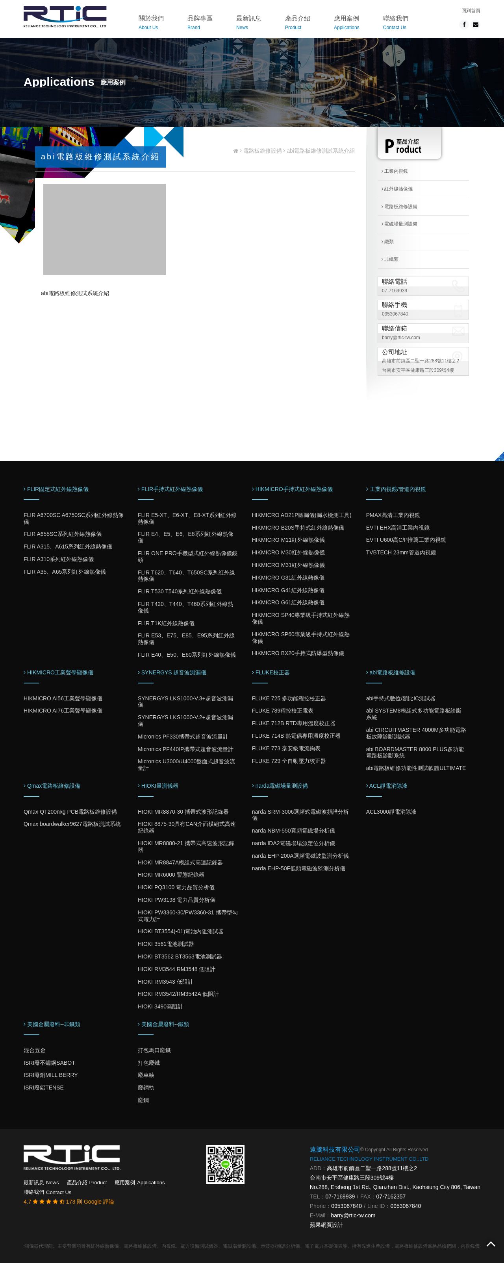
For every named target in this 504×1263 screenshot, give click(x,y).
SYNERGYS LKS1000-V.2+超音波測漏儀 (185, 720)
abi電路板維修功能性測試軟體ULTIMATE (416, 768)
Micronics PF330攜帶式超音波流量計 (183, 736)
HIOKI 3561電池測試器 (166, 944)
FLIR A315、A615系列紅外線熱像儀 (68, 546)
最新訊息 (248, 24)
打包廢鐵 (149, 1063)
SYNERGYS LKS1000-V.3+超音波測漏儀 (185, 701)
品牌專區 (200, 24)
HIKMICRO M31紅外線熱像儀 (288, 565)
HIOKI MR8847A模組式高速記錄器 (180, 862)
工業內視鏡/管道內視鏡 (396, 489)
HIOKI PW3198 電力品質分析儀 (177, 900)
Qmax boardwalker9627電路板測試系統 (72, 824)
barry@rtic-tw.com (401, 337)
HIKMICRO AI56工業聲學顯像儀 (63, 698)
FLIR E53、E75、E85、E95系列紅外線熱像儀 (186, 638)
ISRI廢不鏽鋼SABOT (49, 1063)
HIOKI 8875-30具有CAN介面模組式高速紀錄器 (187, 827)
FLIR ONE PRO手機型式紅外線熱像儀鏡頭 (187, 556)
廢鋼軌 (146, 1087)
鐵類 (388, 241)
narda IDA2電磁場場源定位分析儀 (293, 843)
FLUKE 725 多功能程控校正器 (289, 698)
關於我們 (151, 24)
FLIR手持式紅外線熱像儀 (170, 489)
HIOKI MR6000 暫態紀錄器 (171, 875)
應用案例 (346, 24)
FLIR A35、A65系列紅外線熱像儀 (65, 572)
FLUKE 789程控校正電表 (282, 710)
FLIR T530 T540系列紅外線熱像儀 (180, 591)
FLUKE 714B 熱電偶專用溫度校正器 (296, 736)
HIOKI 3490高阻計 (160, 1006)
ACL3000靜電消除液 (391, 812)
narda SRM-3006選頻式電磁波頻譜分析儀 (300, 815)
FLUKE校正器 (271, 672)
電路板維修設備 (262, 151)
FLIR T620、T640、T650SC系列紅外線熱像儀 (186, 575)
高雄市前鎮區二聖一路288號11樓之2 (372, 1168)
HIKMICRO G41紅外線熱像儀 (288, 590)
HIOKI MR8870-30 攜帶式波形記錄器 (183, 812)
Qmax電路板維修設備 (52, 786)
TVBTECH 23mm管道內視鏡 (401, 552)
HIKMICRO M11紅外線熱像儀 (288, 540)
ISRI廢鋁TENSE (44, 1087)
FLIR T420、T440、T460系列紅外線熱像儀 (185, 607)
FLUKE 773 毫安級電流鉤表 (286, 748)
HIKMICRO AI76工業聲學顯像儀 (63, 710)
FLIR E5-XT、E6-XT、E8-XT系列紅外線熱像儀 (187, 518)
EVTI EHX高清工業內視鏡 (398, 527)
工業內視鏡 (395, 171)
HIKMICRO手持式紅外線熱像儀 (292, 489)
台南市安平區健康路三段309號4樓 (352, 1177)
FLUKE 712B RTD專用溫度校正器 (293, 723)
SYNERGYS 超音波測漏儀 (172, 672)
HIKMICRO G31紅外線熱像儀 (288, 577)
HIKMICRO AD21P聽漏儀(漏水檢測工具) (302, 515)
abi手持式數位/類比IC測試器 (401, 698)
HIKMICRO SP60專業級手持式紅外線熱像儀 (301, 637)
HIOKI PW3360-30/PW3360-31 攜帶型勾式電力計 (188, 915)
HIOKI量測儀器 (158, 786)
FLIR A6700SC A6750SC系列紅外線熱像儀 (74, 518)
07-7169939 (394, 291)
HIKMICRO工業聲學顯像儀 (58, 672)
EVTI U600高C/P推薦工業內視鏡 (406, 540)
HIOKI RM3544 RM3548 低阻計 (177, 969)
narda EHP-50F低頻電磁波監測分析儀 (298, 868)
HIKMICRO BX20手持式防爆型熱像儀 (298, 653)
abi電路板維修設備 (391, 672)
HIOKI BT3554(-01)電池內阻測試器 (181, 931)
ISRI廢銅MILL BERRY (51, 1075)
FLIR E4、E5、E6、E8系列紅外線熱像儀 (185, 537)
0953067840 (395, 314)
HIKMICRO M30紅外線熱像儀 (288, 552)
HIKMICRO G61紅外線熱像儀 (288, 602)
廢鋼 (143, 1100)
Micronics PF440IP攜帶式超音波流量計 (185, 749)
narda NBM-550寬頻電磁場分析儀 (293, 830)
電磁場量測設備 (399, 224)
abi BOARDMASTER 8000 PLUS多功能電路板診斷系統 (415, 752)
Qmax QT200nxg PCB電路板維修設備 (70, 812)
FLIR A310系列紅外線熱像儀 (59, 559)
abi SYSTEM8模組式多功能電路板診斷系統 (413, 713)
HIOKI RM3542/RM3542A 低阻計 (178, 994)
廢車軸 (146, 1075)
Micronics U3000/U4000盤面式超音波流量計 (186, 764)
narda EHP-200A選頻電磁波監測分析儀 (300, 856)
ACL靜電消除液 (387, 786)
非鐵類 (390, 259)
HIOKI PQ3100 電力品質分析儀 (176, 887)
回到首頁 (470, 10)
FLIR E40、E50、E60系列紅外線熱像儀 (187, 655)
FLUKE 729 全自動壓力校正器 (289, 761)
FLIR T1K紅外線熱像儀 (166, 623)
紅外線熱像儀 (397, 189)
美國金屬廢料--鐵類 (163, 1024)
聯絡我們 (395, 24)
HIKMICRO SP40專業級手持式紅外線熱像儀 (301, 618)
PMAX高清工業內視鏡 (393, 515)
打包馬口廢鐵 (154, 1050)
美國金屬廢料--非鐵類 (52, 1024)
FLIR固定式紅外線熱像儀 (56, 489)
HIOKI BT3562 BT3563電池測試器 (180, 956)
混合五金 (35, 1050)
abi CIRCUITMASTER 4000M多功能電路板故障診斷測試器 (416, 733)
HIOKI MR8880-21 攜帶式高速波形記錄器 (186, 846)
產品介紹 (297, 24)
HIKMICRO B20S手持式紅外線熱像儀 (298, 527)
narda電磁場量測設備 (280, 786)
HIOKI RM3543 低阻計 (165, 982)
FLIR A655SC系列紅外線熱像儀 (63, 534)
